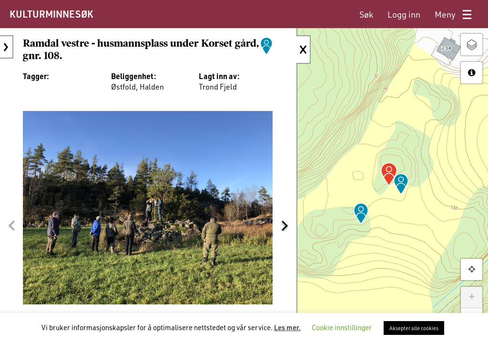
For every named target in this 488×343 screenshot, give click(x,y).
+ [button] (471, 297)
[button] (11, 225)
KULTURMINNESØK (51, 14)
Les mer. (287, 327)
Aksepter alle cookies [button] (413, 328)
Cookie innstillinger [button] (342, 327)
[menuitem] (366, 14)
